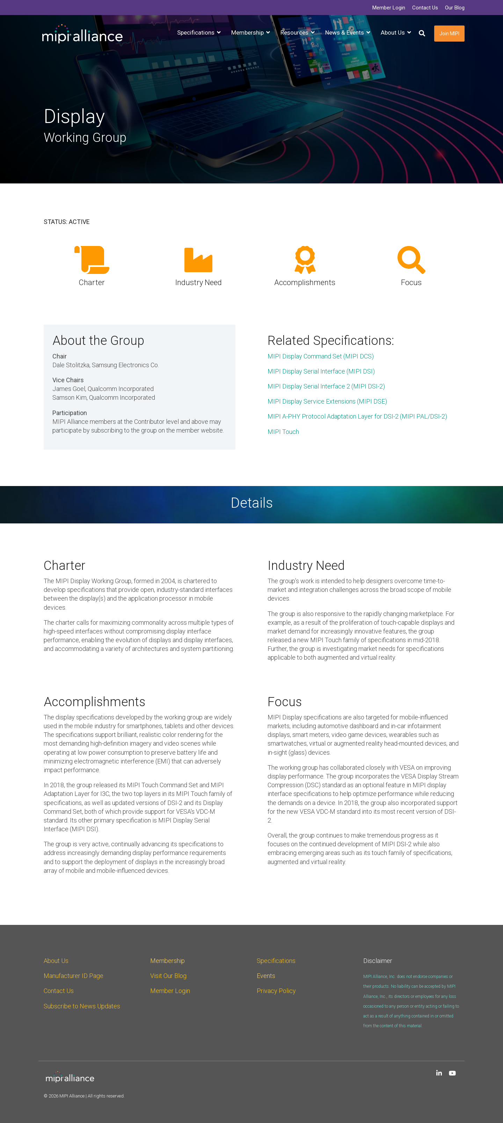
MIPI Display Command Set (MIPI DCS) (321, 356)
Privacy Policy (276, 990)
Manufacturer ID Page (73, 975)
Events (266, 975)
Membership (167, 960)
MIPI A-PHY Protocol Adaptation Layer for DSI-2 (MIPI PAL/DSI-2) (358, 416)
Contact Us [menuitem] (425, 8)
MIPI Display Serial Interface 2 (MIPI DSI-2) (326, 386)
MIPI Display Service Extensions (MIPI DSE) (327, 401)
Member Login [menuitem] (388, 8)
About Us (56, 960)
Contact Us (59, 990)
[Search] (422, 34)
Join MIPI (449, 33)
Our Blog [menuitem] (455, 8)
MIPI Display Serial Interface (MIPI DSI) (321, 371)
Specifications (276, 960)
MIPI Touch (283, 431)
